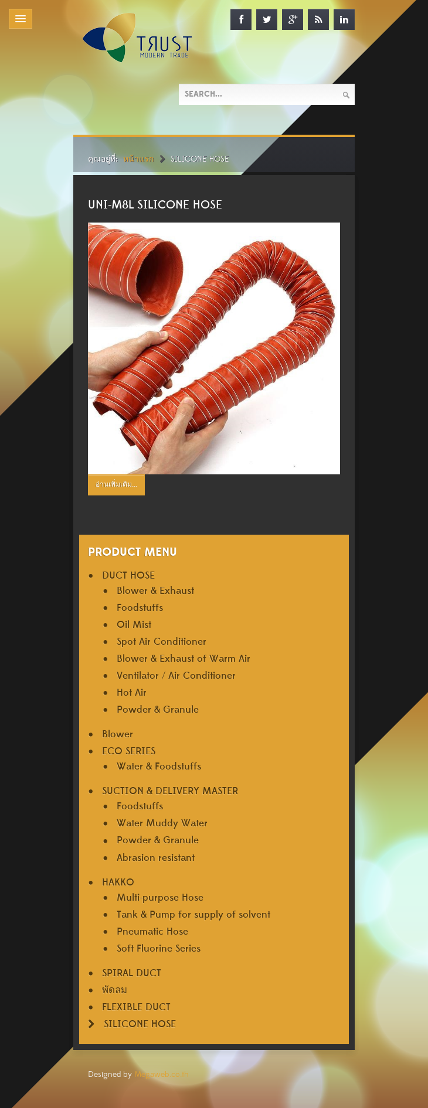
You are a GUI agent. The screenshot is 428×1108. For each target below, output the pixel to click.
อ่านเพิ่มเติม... (116, 484)
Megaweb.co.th (161, 1074)
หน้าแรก (138, 159)
